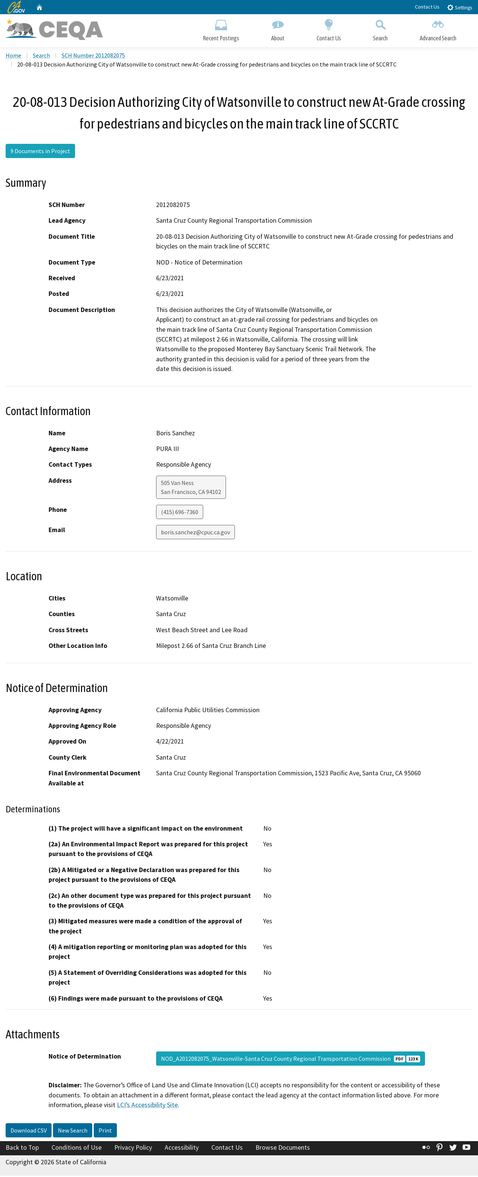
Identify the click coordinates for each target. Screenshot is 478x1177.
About (278, 29)
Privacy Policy (133, 1148)
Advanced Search (438, 29)
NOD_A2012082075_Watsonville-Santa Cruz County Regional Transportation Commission (290, 1059)
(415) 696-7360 (179, 513)
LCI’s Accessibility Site (147, 1106)
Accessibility (182, 1148)
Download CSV (28, 1131)
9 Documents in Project (40, 152)
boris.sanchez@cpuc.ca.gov (195, 533)
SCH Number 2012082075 (93, 56)
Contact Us (427, 6)
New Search (72, 1131)
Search (380, 29)
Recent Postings (221, 29)
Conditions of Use (77, 1148)
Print (105, 1131)
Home (13, 56)
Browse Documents (282, 1148)
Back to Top (22, 1148)
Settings (459, 7)
